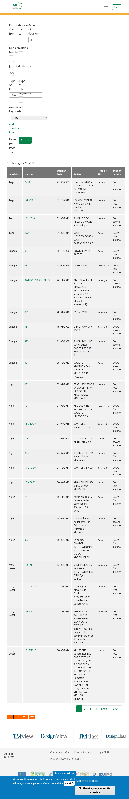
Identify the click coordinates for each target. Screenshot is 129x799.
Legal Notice (104, 752)
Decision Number (11, 50)
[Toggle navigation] (106, 6)
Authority (21, 66)
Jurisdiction (11, 66)
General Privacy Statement (79, 752)
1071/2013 (30, 586)
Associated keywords (11, 109)
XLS (25, 716)
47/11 (28, 232)
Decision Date (61, 172)
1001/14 (29, 564)
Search (25, 140)
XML (17, 716)
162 (27, 518)
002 (27, 384)
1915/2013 (30, 650)
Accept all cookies (87, 783)
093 (27, 539)
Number (29, 174)
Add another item (14, 128)
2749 (27, 182)
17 (26, 405)
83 (26, 265)
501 (27, 362)
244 (27, 496)
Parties (21, 48)
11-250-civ (30, 467)
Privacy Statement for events (66, 758)
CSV (10, 716)
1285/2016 (30, 200)
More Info (69, 785)
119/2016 (30, 218)
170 (27, 438)
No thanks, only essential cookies (95, 792)
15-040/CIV (30, 423)
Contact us (56, 752)
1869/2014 (30, 611)
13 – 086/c (30, 482)
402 (27, 312)
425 (27, 341)
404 (27, 453)
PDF (32, 716)
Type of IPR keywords (21, 87)
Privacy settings (64, 775)
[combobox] (31, 40)
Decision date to (21, 29)
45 (26, 326)
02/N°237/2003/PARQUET (39, 280)
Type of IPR (11, 85)
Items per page (11, 143)
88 (26, 250)
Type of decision (30, 29)
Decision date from (11, 29)
